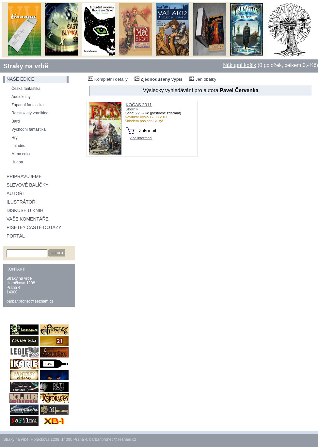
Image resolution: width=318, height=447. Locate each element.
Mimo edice (21, 154)
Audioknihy (21, 96)
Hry (14, 137)
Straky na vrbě (25, 66)
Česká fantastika (25, 88)
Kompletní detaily (108, 79)
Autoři (15, 193)
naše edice (20, 79)
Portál (16, 236)
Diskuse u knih (25, 210)
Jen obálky (202, 79)
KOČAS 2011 (139, 104)
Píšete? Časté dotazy (34, 227)
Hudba (17, 162)
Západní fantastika (27, 105)
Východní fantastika (28, 129)
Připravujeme (24, 176)
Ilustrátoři (22, 202)
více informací (141, 138)
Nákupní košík (239, 65)
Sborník (132, 109)
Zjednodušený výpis (159, 79)
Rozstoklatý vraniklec (29, 113)
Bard (15, 121)
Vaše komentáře (28, 219)
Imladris (18, 145)
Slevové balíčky (27, 185)
